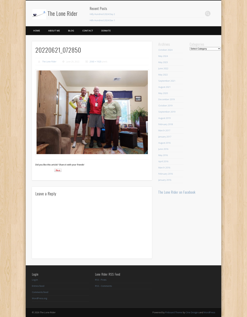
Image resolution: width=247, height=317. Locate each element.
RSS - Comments (103, 285)
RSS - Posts (100, 279)
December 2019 (166, 99)
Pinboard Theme (173, 312)
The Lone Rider (63, 13)
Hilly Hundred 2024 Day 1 (102, 20)
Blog (71, 30)
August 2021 (164, 86)
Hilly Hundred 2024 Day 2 (102, 14)
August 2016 (164, 142)
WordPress (209, 312)
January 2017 (164, 136)
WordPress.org (39, 298)
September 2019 (166, 111)
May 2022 (163, 74)
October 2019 (165, 105)
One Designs (192, 312)
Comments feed (40, 292)
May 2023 (163, 62)
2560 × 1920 (95, 61)
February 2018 (165, 124)
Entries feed (38, 285)
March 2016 (164, 167)
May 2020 (163, 93)
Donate (106, 30)
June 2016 (163, 149)
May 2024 (163, 56)
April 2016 (163, 161)
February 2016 (165, 173)
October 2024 (165, 49)
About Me (54, 30)
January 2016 (164, 179)
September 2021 (166, 80)
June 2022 (163, 68)
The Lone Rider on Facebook (177, 192)
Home (36, 30)
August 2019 (164, 118)
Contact (87, 30)
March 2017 (164, 130)
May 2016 (163, 155)
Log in (35, 279)
